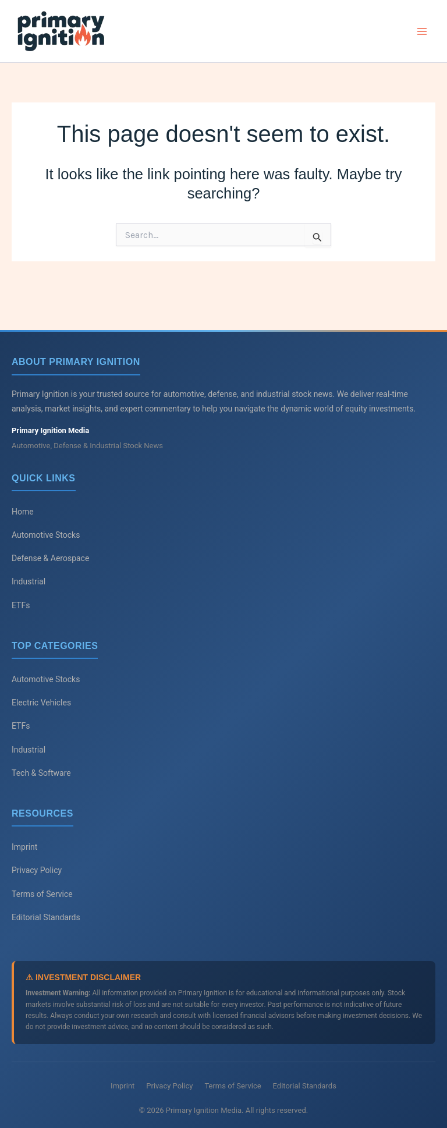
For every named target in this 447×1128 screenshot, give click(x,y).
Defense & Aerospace (50, 558)
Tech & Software (41, 773)
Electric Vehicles (41, 702)
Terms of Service (42, 894)
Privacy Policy (37, 870)
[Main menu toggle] (422, 31)
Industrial (28, 581)
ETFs (21, 605)
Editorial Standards (46, 917)
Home (23, 511)
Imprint (24, 847)
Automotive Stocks (46, 535)
